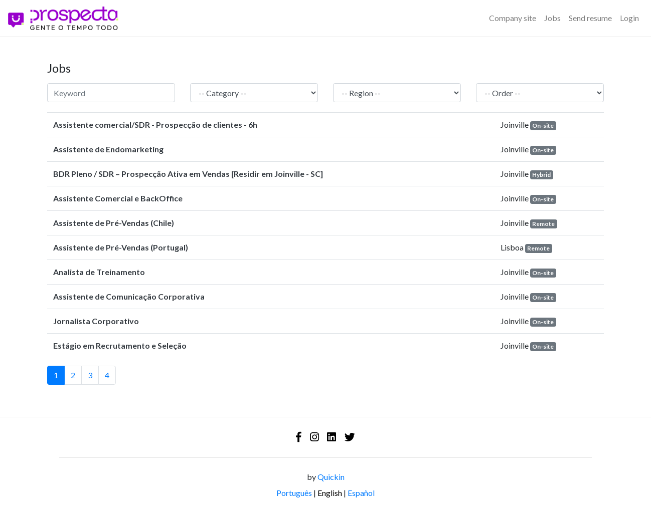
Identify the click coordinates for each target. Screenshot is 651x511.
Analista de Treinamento (99, 272)
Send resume (590, 18)
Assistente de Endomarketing (108, 149)
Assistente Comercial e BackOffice (118, 198)
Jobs (552, 18)
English (329, 492)
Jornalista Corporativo (96, 321)
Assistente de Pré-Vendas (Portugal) (120, 247)
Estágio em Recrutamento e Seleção (120, 345)
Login (629, 18)
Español (361, 492)
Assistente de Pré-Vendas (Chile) (113, 222)
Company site (512, 18)
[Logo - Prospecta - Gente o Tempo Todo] (63, 18)
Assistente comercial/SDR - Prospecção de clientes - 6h (155, 124)
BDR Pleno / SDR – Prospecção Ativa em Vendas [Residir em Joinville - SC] (188, 173)
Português (294, 492)
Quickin (331, 476)
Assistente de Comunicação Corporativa (129, 296)
